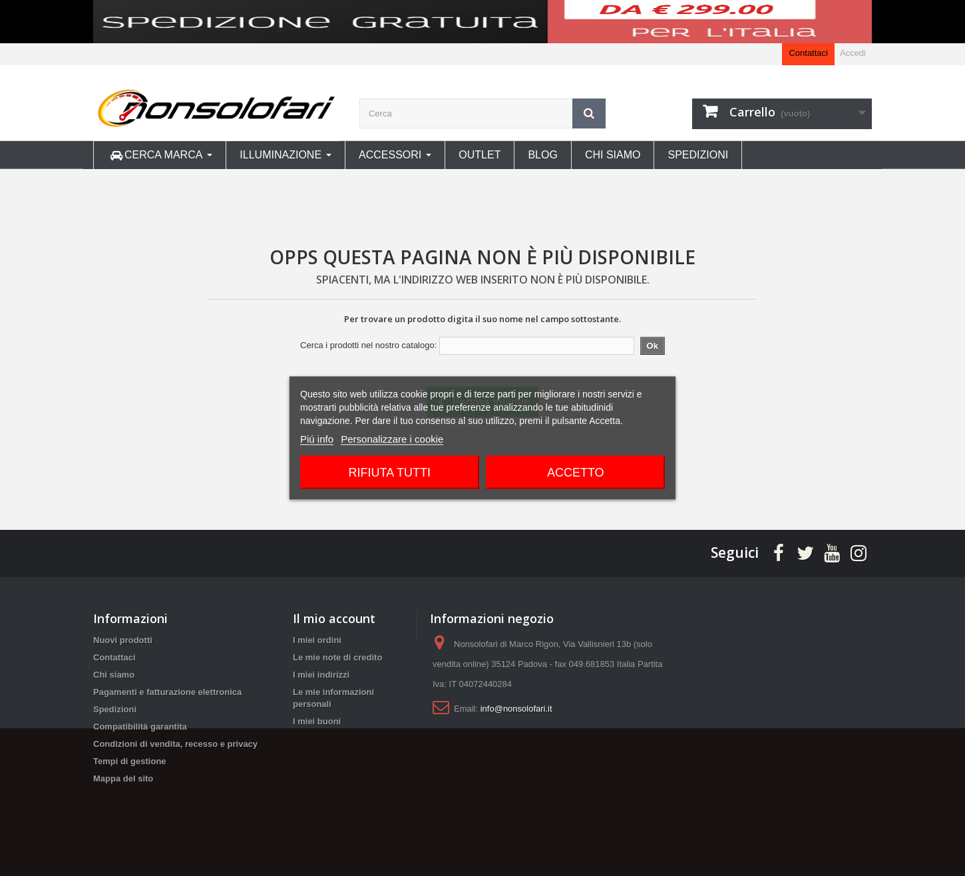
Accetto (575, 472)
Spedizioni (114, 709)
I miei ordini (317, 640)
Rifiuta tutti (390, 472)
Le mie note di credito (337, 657)
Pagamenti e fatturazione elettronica (167, 692)
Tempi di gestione (129, 761)
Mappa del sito (123, 778)
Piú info (316, 439)
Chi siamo (113, 675)
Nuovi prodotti (122, 640)
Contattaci (808, 53)
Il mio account (334, 618)
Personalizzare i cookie (392, 439)
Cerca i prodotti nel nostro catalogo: (368, 345)
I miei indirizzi (321, 675)
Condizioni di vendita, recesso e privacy (175, 744)
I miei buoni (317, 721)
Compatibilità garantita (140, 727)
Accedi (853, 53)
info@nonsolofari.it (516, 709)
